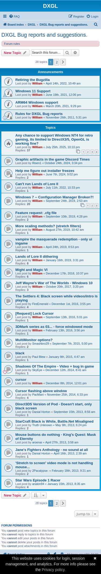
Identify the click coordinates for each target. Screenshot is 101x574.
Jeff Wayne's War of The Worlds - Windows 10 (54, 283)
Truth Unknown (42, 425)
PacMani (38, 394)
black (20, 353)
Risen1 (36, 163)
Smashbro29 (40, 343)
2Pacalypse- (40, 470)
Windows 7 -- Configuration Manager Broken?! (54, 197)
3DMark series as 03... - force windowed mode (54, 327)
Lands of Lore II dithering (36, 256)
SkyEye (37, 370)
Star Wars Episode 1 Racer (37, 480)
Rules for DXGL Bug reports (39, 114)
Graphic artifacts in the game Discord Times (52, 159)
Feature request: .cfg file (36, 213)
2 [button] (57, 62)
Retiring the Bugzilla (32, 80)
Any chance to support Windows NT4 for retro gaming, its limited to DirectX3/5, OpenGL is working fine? (54, 139)
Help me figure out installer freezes (44, 171)
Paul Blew (38, 356)
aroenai (37, 442)
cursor (20, 380)
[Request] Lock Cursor (34, 313)
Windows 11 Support (32, 91)
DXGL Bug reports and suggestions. (44, 35)
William (37, 83)
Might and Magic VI (31, 270)
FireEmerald (40, 303)
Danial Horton (41, 411)
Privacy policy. (53, 570)
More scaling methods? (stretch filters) (48, 226)
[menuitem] (14, 16)
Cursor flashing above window (41, 391)
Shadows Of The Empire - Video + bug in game (54, 366)
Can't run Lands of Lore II (36, 184)
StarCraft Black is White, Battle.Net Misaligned (54, 421)
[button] (63, 62)
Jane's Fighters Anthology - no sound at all (51, 450)
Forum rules (12, 43)
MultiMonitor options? (34, 340)
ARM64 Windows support (36, 102)
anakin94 (38, 483)
